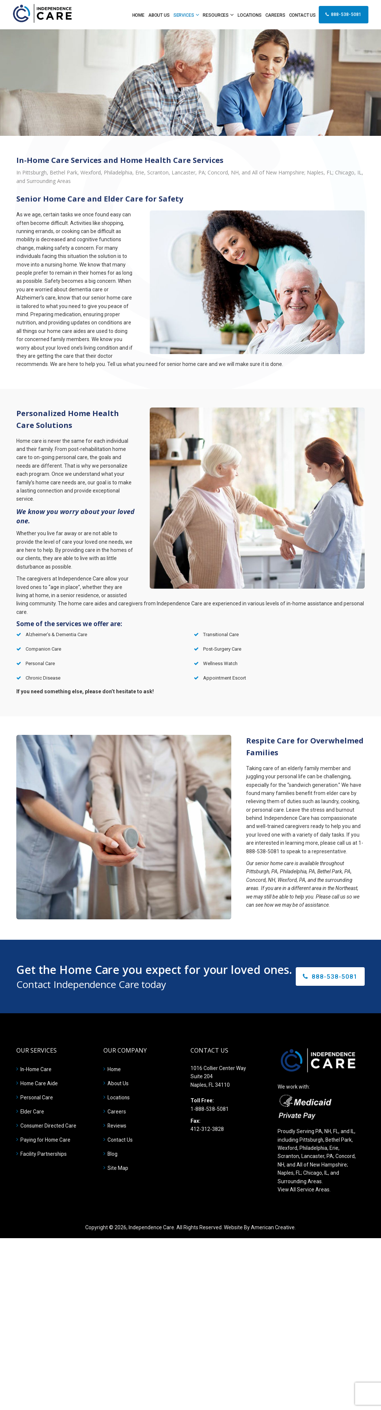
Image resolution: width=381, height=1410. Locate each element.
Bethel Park (339, 1140)
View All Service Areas (304, 1190)
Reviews (117, 1126)
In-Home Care (36, 1069)
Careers (116, 1112)
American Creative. (273, 1227)
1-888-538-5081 (209, 1109)
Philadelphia (314, 1148)
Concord (345, 1156)
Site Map (117, 1168)
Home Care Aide (39, 1083)
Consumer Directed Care (49, 1126)
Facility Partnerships (43, 1154)
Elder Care (32, 1112)
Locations (118, 1097)
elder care (338, 793)
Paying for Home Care (46, 1140)
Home (114, 1069)
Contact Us (120, 1140)
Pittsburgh (311, 1140)
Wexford (288, 1148)
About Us (118, 1083)
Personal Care (36, 1097)
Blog (112, 1154)
